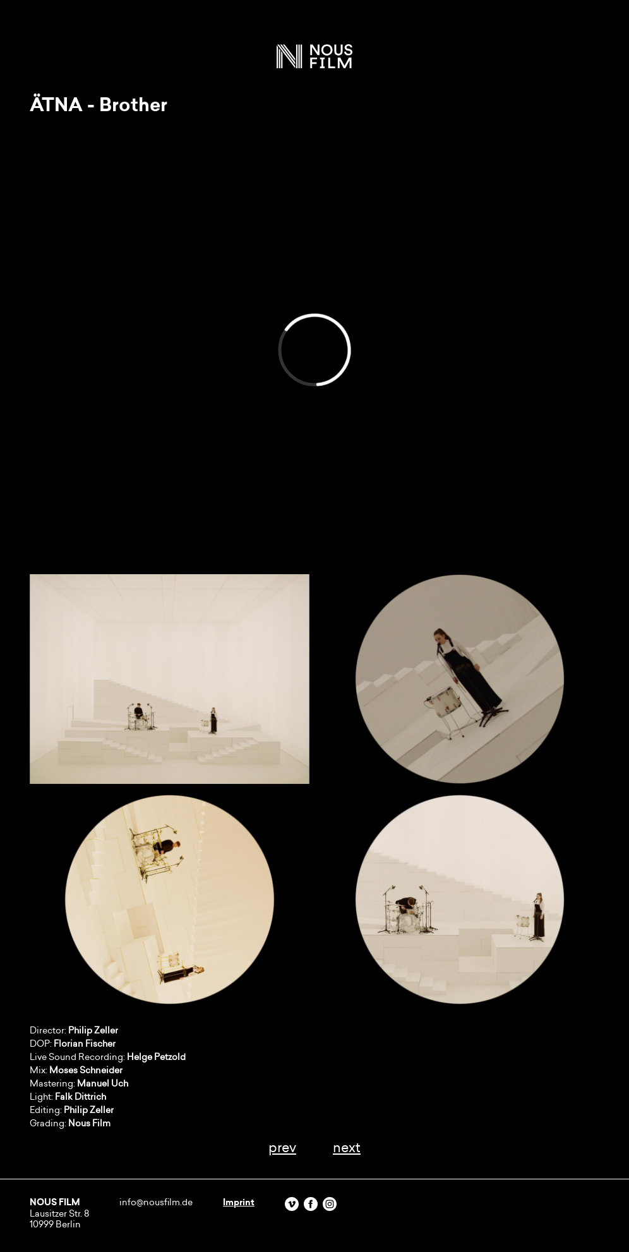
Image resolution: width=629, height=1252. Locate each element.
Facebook (311, 1204)
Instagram (330, 1204)
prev (282, 1147)
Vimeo (292, 1204)
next (347, 1147)
